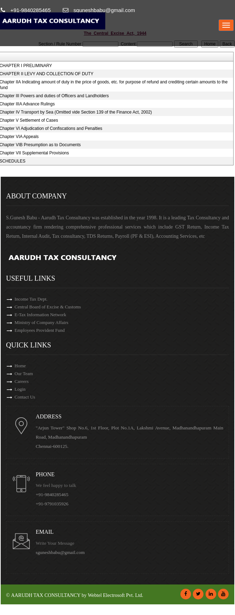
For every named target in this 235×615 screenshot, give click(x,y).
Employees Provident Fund (40, 330)
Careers (22, 381)
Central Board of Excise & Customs (48, 306)
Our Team (24, 373)
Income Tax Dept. (31, 299)
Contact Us (25, 397)
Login (20, 389)
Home (20, 365)
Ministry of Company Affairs (41, 322)
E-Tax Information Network (40, 314)
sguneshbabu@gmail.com (61, 552)
